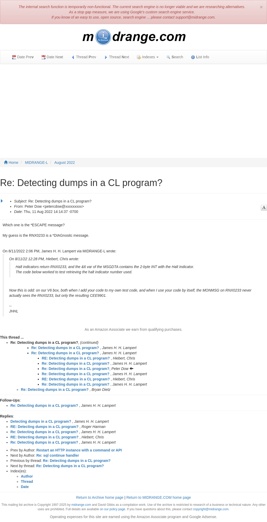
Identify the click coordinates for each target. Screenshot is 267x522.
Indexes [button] (148, 57)
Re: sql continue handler (58, 455)
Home (11, 162)
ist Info (200, 57)
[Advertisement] (133, 105)
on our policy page (112, 509)
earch (174, 57)
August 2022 (64, 162)
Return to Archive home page (99, 497)
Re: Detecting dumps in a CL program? (65, 348)
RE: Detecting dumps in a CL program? (76, 358)
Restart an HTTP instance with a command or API (79, 450)
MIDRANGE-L (36, 162)
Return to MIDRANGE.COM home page (158, 497)
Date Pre (23, 57)
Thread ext (116, 57)
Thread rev (83, 57)
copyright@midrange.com (211, 509)
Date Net (52, 57)
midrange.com (81, 505)
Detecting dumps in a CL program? (40, 421)
